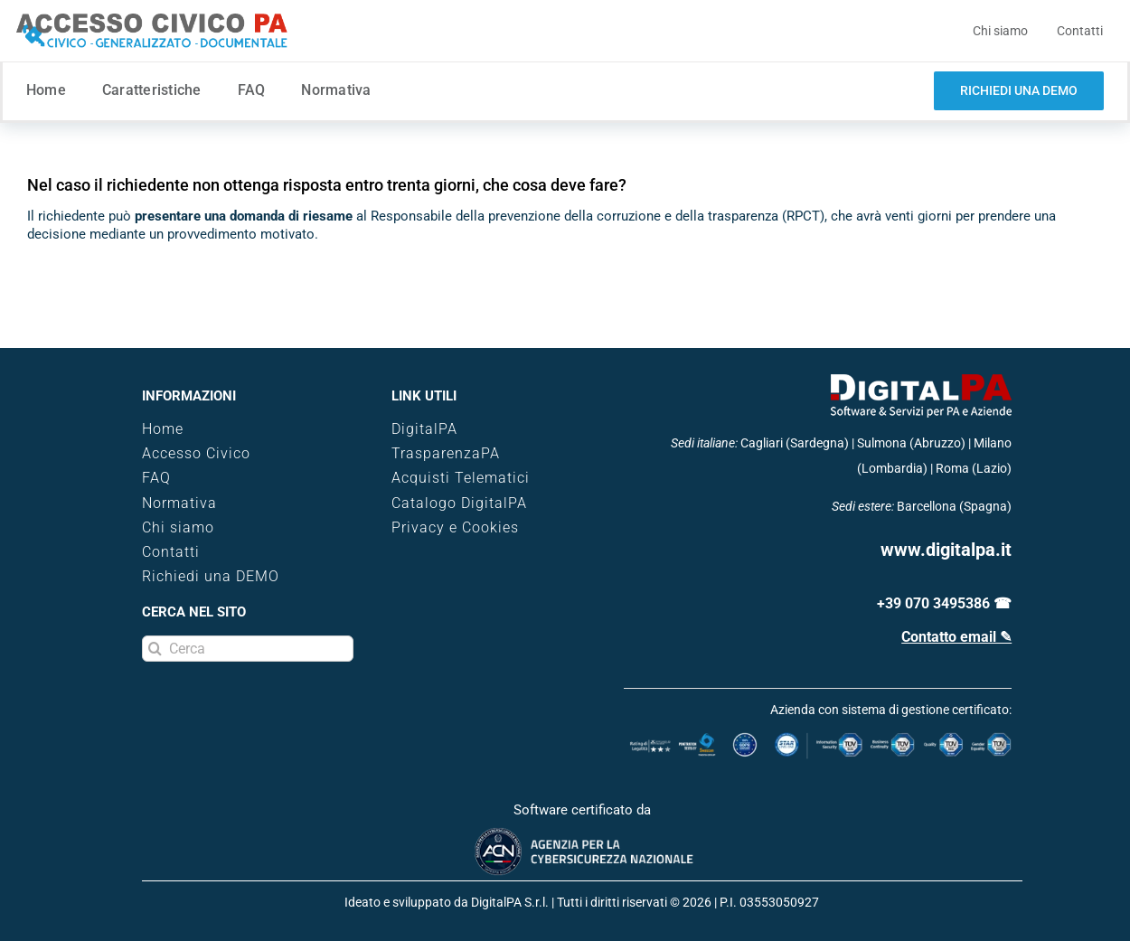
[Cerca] (247, 648)
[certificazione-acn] (582, 833)
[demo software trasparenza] (1019, 90)
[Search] (155, 648)
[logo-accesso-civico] (151, 20)
